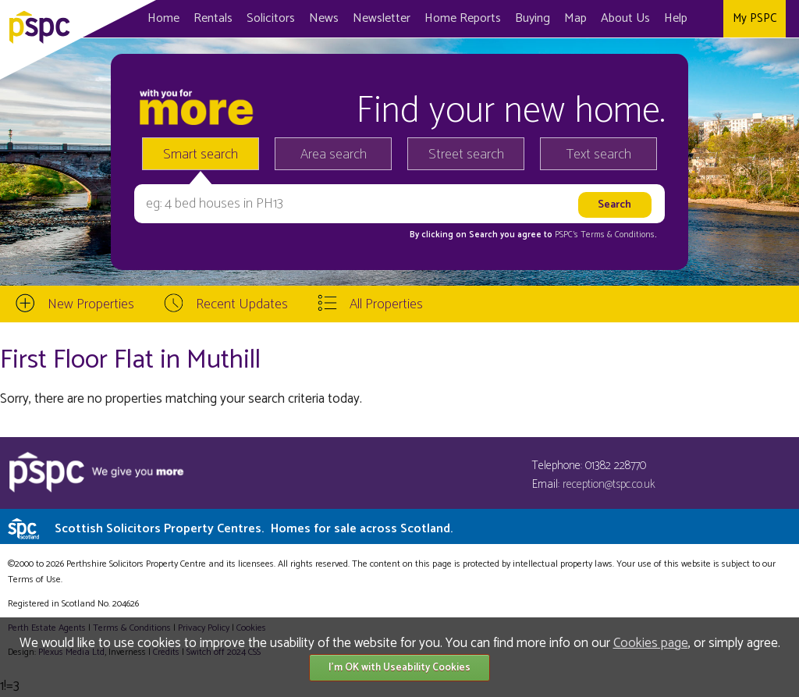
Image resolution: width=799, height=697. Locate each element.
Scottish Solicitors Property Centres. (254, 528)
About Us (625, 18)
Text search (598, 154)
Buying (532, 18)
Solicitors (271, 18)
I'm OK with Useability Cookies (399, 668)
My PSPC (754, 18)
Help (675, 18)
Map (575, 18)
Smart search (200, 154)
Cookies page (650, 643)
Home (163, 18)
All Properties (386, 304)
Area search (333, 154)
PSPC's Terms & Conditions (605, 235)
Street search (466, 154)
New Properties (91, 304)
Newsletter (381, 18)
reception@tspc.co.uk (609, 484)
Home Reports (462, 18)
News (324, 18)
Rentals (213, 18)
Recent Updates (242, 304)
